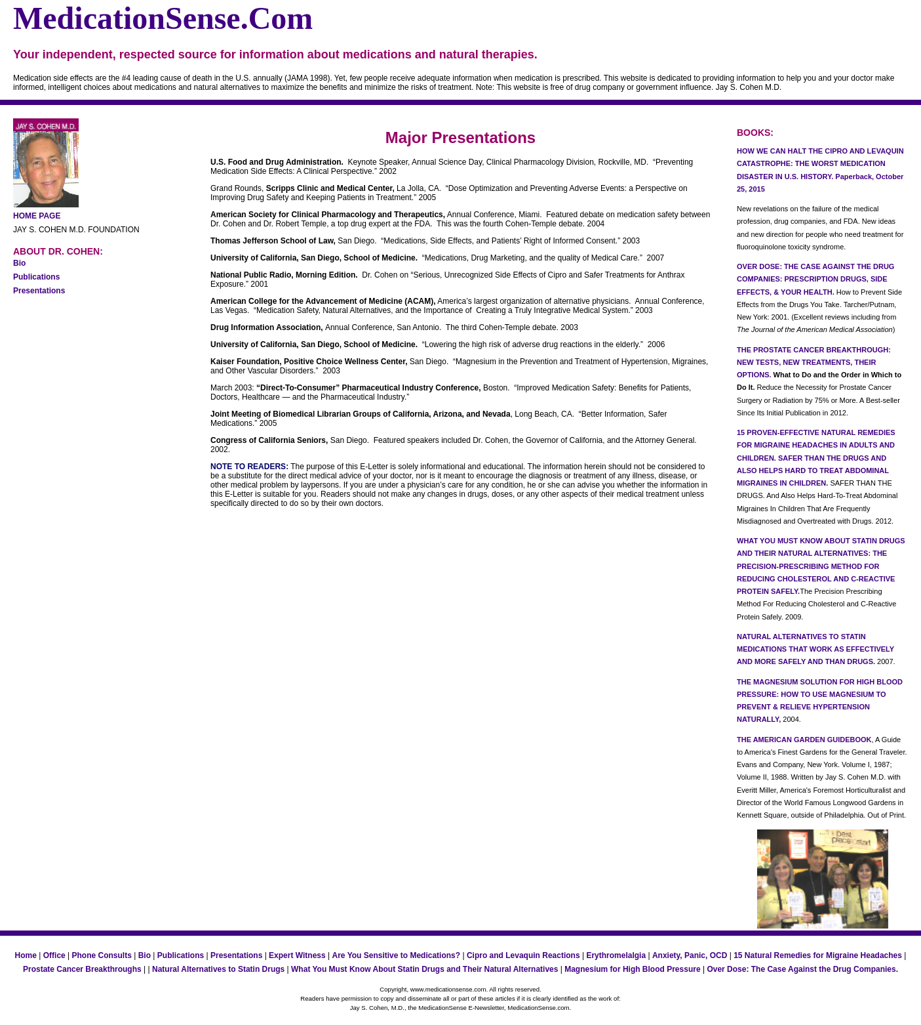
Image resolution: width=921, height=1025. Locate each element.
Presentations (39, 290)
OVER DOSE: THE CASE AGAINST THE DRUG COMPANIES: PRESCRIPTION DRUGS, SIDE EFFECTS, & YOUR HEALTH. (815, 279)
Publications (36, 277)
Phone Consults (102, 955)
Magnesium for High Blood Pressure (632, 969)
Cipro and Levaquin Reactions (523, 955)
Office (54, 955)
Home (26, 955)
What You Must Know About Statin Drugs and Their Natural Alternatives (424, 969)
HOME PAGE (36, 215)
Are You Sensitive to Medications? (396, 955)
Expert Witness (297, 955)
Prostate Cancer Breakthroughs (82, 969)
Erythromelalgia (616, 955)
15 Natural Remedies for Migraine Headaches (818, 955)
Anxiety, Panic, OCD (689, 955)
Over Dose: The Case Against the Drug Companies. (802, 969)
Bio (19, 263)
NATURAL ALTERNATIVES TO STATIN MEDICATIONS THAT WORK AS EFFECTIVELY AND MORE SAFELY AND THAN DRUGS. (815, 649)
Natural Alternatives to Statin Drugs (218, 969)
